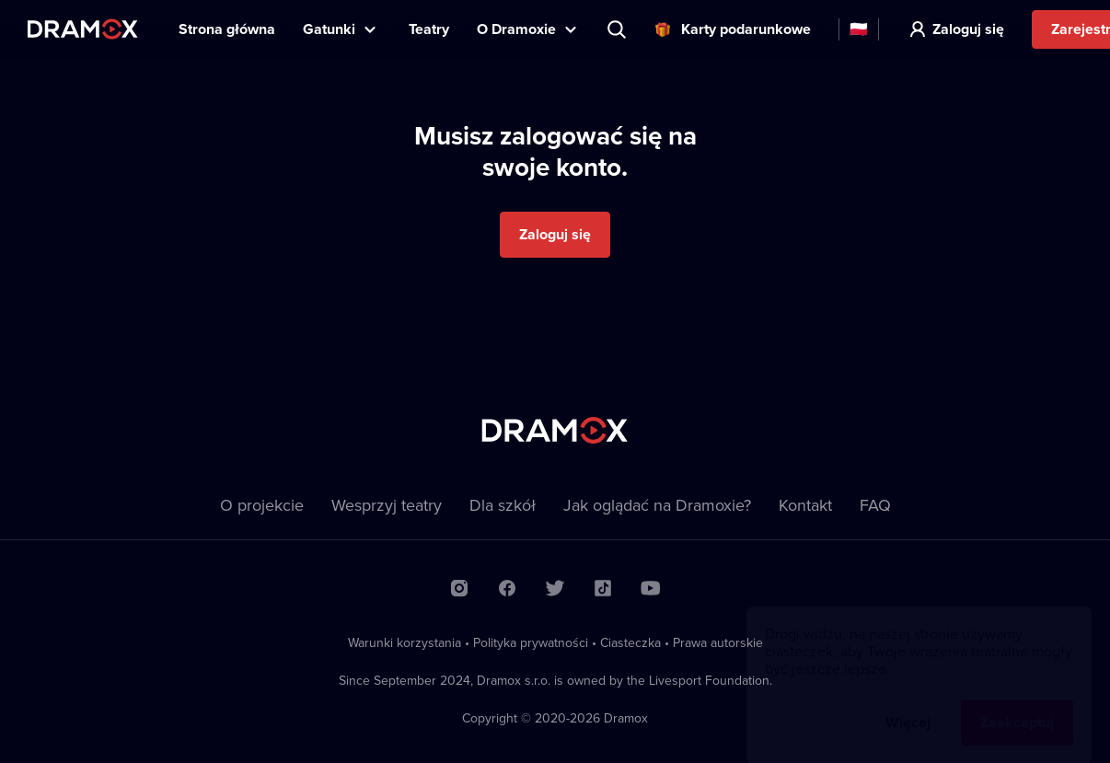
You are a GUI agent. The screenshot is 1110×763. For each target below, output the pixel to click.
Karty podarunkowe (746, 29)
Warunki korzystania (404, 642)
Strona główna (227, 29)
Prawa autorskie (718, 642)
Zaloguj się (968, 29)
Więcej (908, 704)
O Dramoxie (516, 29)
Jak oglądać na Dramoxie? (657, 504)
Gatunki (329, 29)
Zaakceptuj (1017, 704)
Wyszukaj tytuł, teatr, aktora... (618, 29)
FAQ (875, 504)
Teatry (429, 29)
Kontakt (805, 504)
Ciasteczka (630, 642)
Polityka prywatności (530, 642)
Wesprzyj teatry (386, 504)
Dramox (83, 29)
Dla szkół (502, 504)
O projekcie (262, 504)
